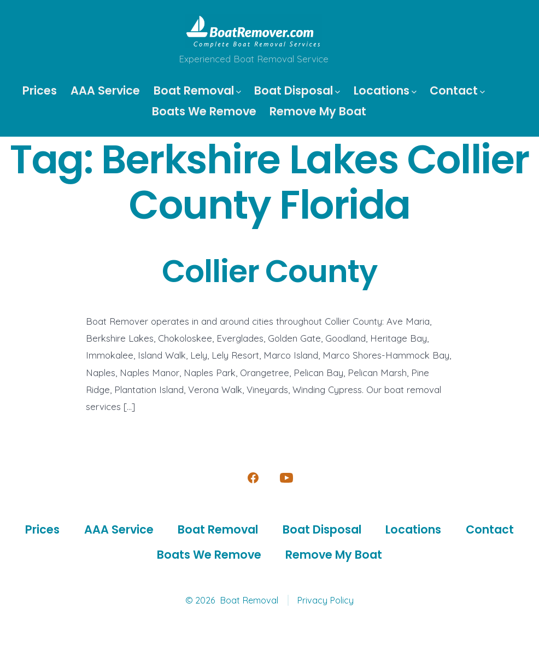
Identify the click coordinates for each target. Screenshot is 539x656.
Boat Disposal (297, 90)
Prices (39, 90)
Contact (457, 90)
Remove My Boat (318, 111)
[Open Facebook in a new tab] (253, 477)
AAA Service (105, 90)
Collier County (269, 271)
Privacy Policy (325, 600)
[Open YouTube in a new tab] (286, 477)
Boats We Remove (204, 111)
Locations (385, 90)
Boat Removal (197, 90)
